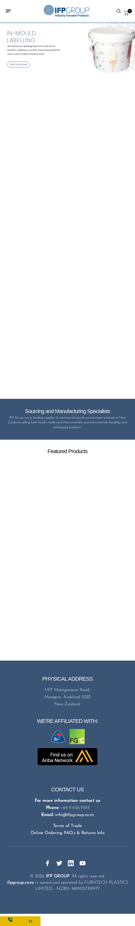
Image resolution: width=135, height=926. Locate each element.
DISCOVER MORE (18, 64)
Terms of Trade (67, 826)
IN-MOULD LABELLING (21, 37)
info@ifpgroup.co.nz (74, 815)
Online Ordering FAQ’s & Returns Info (68, 833)
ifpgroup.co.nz (20, 882)
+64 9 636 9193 (75, 808)
